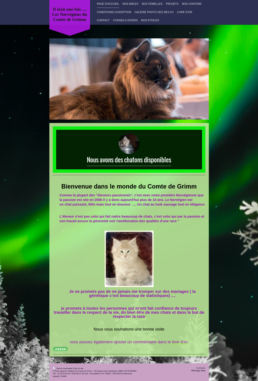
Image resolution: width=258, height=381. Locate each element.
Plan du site (78, 368)
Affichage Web (198, 370)
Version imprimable (63, 368)
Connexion (200, 368)
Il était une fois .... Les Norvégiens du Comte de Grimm (69, 14)
